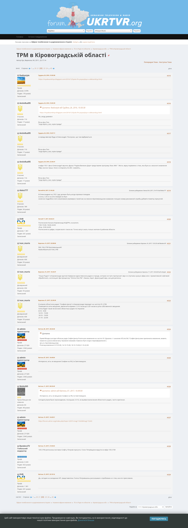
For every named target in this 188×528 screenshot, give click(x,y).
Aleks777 (23, 190)
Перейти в (133, 507)
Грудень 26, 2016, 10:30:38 (46, 75)
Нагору (18, 497)
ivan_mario (24, 243)
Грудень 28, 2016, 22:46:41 (46, 162)
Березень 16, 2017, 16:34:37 (47, 272)
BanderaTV (24, 446)
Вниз (18, 68)
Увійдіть (76, 42)
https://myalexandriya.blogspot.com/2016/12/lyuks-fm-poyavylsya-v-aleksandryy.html (70, 79)
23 (44, 68)
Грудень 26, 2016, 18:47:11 (46, 133)
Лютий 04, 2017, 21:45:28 (46, 190)
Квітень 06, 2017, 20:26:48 (46, 329)
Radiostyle (24, 75)
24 (47, 68)
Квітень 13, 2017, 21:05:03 (46, 446)
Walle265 (23, 386)
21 (38, 68)
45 (51, 68)
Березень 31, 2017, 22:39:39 (47, 300)
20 (35, 68)
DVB (21, 219)
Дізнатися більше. (86, 520)
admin (22, 329)
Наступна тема (165, 62)
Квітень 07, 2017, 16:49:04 (46, 357)
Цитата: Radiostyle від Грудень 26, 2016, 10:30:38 (63, 107)
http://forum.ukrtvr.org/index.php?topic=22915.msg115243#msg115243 (65, 421)
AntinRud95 (25, 103)
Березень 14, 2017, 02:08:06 (47, 243)
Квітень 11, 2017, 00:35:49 (46, 386)
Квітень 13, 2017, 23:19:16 (46, 474)
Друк (170, 68)
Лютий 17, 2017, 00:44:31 (46, 219)
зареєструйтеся (89, 42)
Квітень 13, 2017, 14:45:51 (46, 417)
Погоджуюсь (159, 518)
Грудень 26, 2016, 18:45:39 (46, 103)
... (33, 68)
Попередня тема (151, 62)
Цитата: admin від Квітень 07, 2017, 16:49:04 (62, 390)
